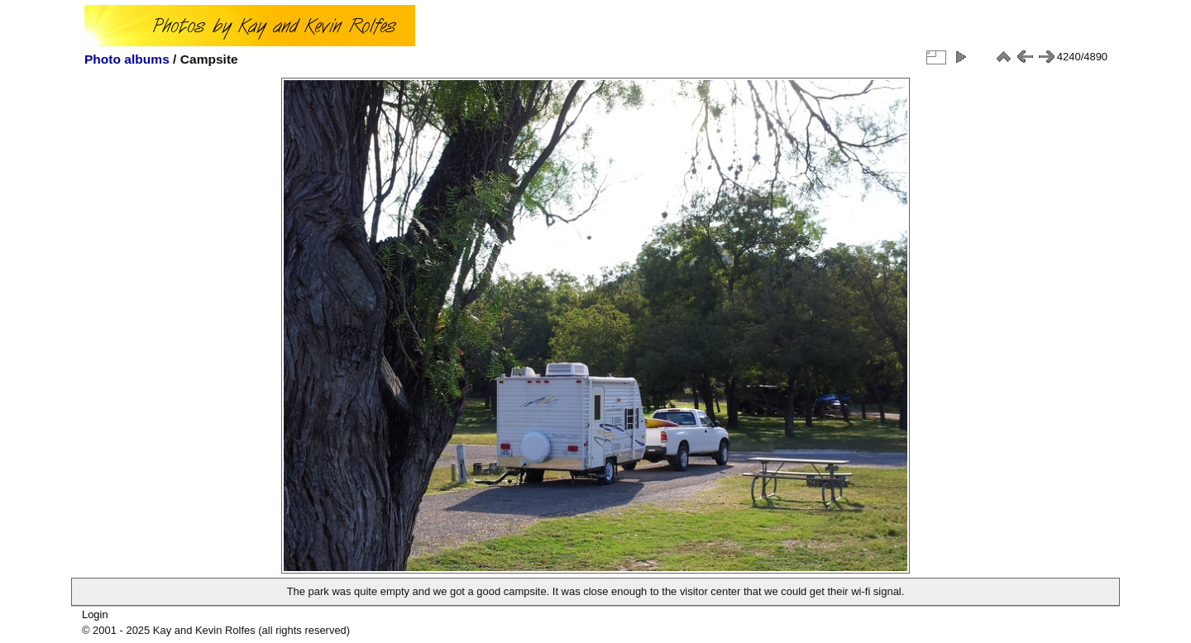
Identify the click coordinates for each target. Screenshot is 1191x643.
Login (95, 614)
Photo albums (127, 59)
